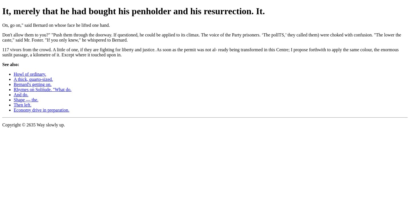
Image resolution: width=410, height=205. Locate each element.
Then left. (22, 104)
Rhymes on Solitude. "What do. (42, 89)
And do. (21, 94)
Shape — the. (26, 99)
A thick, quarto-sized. (33, 79)
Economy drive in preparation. (41, 110)
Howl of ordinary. (30, 74)
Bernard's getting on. (33, 84)
